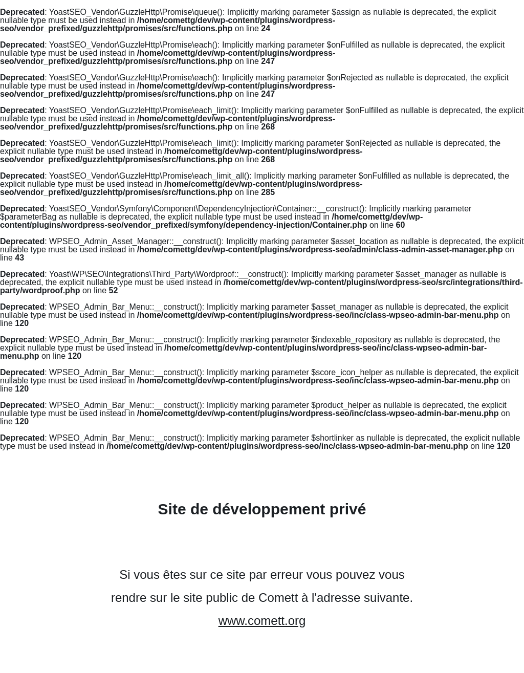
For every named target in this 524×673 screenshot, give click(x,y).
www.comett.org (262, 620)
